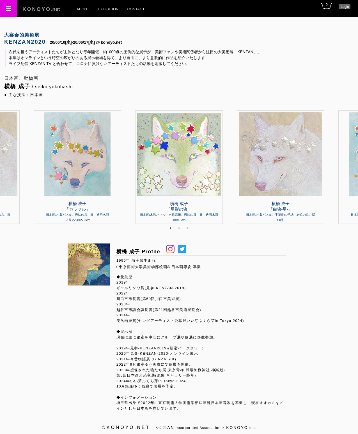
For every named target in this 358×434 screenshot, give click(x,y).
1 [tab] (170, 228)
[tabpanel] (179, 167)
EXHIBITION (108, 9)
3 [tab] (187, 228)
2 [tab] (179, 228)
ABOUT (83, 9)
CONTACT (135, 9)
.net (41, 9)
